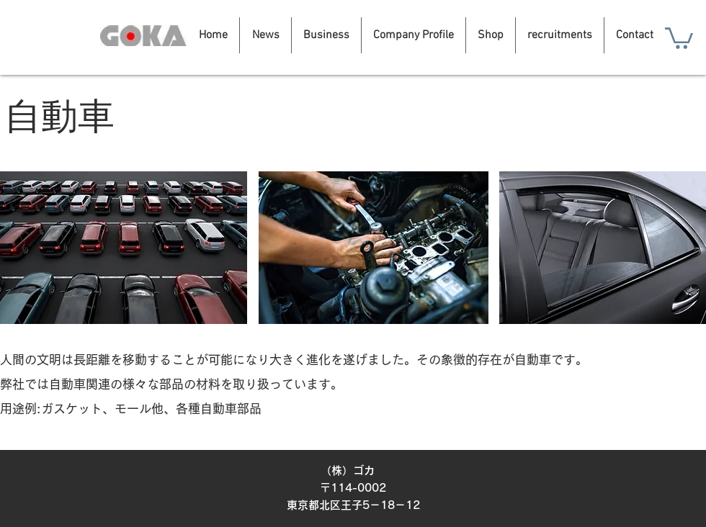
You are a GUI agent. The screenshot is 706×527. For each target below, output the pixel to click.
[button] (679, 37)
